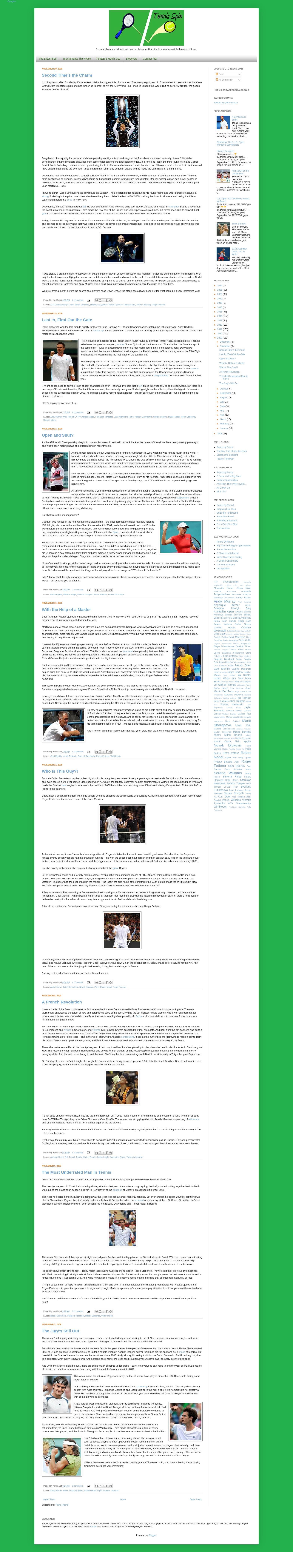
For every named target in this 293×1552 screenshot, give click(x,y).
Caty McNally (245, 631)
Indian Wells (221, 678)
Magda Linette (219, 717)
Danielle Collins (221, 637)
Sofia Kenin (231, 780)
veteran (96, 1029)
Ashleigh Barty (241, 608)
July (222, 402)
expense (117, 1189)
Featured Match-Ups (109, 58)
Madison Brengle (229, 714)
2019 (220, 298)
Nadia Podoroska (243, 738)
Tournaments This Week (77, 58)
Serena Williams (228, 773)
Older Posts (196, 1499)
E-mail (93, 1526)
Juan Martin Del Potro (79, 305)
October (224, 388)
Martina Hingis (69, 594)
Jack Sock (237, 678)
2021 (220, 290)
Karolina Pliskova (233, 694)
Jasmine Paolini (227, 682)
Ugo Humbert (238, 797)
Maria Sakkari (232, 721)
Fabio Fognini (243, 659)
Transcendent (223, 528)
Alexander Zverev (224, 588)
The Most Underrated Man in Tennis (76, 1172)
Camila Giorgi (236, 621)
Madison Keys (244, 714)
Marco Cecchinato (234, 717)
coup (69, 199)
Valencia (114, 1490)
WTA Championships (239, 803)
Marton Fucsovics (222, 732)
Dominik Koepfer (221, 650)
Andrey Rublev (243, 597)
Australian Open (224, 611)
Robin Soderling (143, 305)
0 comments (77, 300)
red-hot (120, 344)
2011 (220, 329)
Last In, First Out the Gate (67, 320)
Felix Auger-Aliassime (223, 662)
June (222, 406)
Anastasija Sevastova (224, 597)
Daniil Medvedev (237, 637)
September (226, 393)
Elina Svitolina (230, 656)
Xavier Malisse (100, 594)
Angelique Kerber (227, 604)
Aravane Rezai (57, 1157)
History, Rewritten (225, 151)
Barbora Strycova (233, 615)
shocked (139, 1200)
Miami (217, 734)
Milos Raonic (233, 734)
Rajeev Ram (231, 757)
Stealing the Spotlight (227, 455)
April (222, 415)
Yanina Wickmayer (116, 594)
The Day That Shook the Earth (232, 451)
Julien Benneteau (70, 987)
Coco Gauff (219, 634)
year (44, 213)
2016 (220, 307)
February (224, 423)
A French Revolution (62, 1002)
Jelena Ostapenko (243, 681)
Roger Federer (158, 305)
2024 (220, 285)
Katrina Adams (229, 698)
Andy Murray (55, 417)
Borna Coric (220, 621)
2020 (220, 294)
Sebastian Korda (242, 769)
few (141, 385)
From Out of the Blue (227, 524)
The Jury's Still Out (60, 1331)
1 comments (77, 590)
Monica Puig (229, 738)
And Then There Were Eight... (231, 484)
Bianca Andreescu (242, 618)
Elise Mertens (245, 656)
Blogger (152, 1535)
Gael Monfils (56, 756)
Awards (239, 611)
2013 (220, 320)
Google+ (11, 1)
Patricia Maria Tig (236, 749)
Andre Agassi (56, 594)
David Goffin (245, 640)
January (224, 428)
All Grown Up (223, 487)
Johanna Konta (244, 685)
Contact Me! (150, 58)
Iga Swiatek (244, 675)
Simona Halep (232, 776)
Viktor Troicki (107, 1316)
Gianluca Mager (220, 672)
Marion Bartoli (89, 1157)
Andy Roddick (69, 417)
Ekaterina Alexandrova (233, 653)
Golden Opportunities (227, 480)
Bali (66, 1157)
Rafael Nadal (129, 305)
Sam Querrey (236, 765)
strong (45, 196)
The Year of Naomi (226, 564)
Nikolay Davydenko (98, 305)
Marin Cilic (61, 1316)
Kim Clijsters (237, 701)
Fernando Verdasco (104, 417)
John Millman (236, 688)
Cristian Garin (245, 634)
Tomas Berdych (234, 793)
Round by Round (225, 447)
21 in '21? (221, 491)
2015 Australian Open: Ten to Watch (239, 251)
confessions (127, 1036)
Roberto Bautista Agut (226, 761)
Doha (139, 1016)
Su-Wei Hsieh (231, 787)
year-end (127, 651)
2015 (220, 311)
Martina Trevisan (244, 729)
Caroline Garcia (224, 627)
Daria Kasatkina (230, 640)
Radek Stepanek (92, 1316)
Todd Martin (115, 756)
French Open (243, 665)
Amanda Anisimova (225, 591)
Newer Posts (49, 1499)
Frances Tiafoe (226, 665)
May (222, 410)
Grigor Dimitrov (235, 672)
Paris (80, 756)
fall (84, 206)
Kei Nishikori (244, 698)
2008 (220, 433)
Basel (52, 1316)
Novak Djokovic (116, 305)
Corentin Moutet (232, 634)
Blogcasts (131, 58)
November (225, 346)
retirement (194, 1119)
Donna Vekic (237, 649)
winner (67, 1029)
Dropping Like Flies (226, 509)
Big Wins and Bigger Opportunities (234, 545)
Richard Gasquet (84, 594)
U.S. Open (224, 796)
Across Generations (226, 549)
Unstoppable (223, 568)
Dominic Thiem (243, 646)
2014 (220, 316)
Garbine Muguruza (241, 669)
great (115, 868)
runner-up (98, 330)
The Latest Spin (48, 58)
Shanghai (173, 206)
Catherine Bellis (233, 631)
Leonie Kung (233, 707)
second (195, 368)
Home (123, 1499)
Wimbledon (220, 806)
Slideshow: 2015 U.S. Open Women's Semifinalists (230, 143)
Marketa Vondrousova (224, 729)
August (224, 397)
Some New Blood (225, 516)
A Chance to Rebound (227, 553)
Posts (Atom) (61, 1505)
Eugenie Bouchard (224, 659)
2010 (220, 333)
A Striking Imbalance (227, 520)
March (223, 419)
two (64, 785)
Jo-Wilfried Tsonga (225, 684)
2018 (220, 303)
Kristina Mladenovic (231, 704)
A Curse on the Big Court (229, 476)
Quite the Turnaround (227, 513)
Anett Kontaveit (244, 602)
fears (115, 532)
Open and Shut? (58, 435)
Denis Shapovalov (242, 643)
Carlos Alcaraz (243, 624)
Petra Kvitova (231, 753)
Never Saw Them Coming (229, 557)
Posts (220, 74)
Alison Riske (244, 588)
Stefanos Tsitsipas (236, 783)
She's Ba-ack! (239, 223)
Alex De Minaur (242, 585)
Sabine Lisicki (102, 1157)
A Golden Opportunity (227, 561)
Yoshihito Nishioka (237, 807)
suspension (182, 497)
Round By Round (225, 505)
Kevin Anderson (222, 701)
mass (182, 1352)
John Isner (221, 688)
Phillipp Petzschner (75, 1316)
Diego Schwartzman (224, 646)
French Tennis (75, 1157)
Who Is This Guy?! (60, 771)
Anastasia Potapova (241, 594)
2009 (220, 338)
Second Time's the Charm (67, 75)
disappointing (161, 375)
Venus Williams (231, 799)
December (225, 342)
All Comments (224, 79)
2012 (220, 325)
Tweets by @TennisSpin (226, 102)
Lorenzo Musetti (234, 710)
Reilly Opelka (244, 757)
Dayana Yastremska (222, 644)
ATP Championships (59, 305)
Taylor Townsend (236, 790)
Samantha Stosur (117, 1157)
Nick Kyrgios (243, 741)
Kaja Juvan (240, 691)
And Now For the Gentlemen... (240, 172)
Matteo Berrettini (242, 732)
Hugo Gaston (229, 675)
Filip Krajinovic (240, 662)
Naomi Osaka (222, 741)
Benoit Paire (226, 618)
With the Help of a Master (66, 609)
